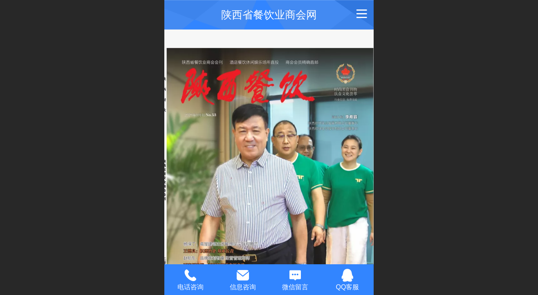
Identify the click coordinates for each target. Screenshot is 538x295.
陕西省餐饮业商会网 (269, 14)
